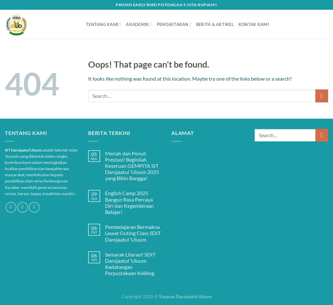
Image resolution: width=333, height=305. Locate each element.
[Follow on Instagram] (22, 207)
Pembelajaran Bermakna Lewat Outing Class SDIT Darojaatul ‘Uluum (133, 233)
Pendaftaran (174, 24)
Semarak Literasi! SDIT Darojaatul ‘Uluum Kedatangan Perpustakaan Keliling (130, 263)
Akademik (139, 24)
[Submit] (321, 95)
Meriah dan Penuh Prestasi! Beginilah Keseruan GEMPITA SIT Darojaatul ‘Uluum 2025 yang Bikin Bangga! (132, 165)
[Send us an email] (34, 207)
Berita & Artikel (215, 24)
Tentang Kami (103, 24)
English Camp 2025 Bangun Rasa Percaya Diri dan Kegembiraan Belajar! (129, 202)
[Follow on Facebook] (11, 207)
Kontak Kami (253, 24)
